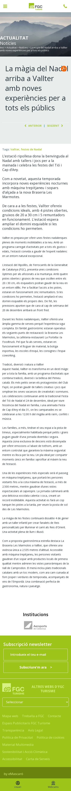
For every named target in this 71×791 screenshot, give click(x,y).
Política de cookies (50, 737)
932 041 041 (67, 6)
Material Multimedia (18, 744)
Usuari (17, 785)
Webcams (53, 785)
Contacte (54, 716)
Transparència (13, 730)
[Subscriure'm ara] (36, 667)
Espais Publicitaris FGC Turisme (26, 723)
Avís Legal (35, 730)
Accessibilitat (12, 759)
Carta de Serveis (38, 759)
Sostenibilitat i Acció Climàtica (25, 752)
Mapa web (10, 716)
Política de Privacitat (17, 737)
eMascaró (15, 774)
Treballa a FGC (33, 716)
